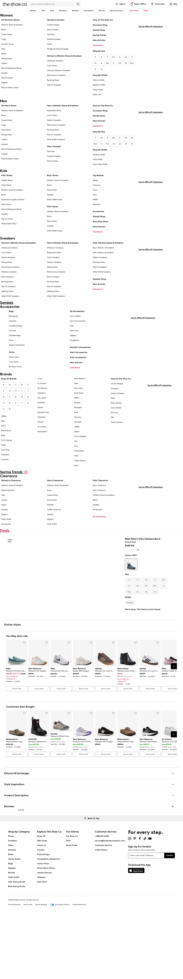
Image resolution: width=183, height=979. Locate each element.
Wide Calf (97, 94)
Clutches (12, 331)
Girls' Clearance (99, 504)
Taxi (75, 455)
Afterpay (41, 941)
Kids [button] (52, 11)
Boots (3, 30)
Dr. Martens (42, 401)
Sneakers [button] (63, 11)
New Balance (79, 392)
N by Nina (42, 440)
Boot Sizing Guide (16, 950)
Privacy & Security (14, 969)
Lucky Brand (116, 421)
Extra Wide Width (100, 164)
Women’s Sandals (55, 20)
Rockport (78, 421)
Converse (96, 186)
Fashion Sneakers (54, 120)
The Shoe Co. (72, 900)
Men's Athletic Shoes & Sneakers (62, 105)
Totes (11, 350)
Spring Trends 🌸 (117, 11)
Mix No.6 (114, 426)
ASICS (3, 439)
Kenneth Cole (43, 426)
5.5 (113, 57)
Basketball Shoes (54, 110)
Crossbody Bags (15, 336)
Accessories (98, 212)
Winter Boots (14, 923)
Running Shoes (53, 80)
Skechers (96, 205)
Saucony (77, 430)
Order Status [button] (101, 914)
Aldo (3, 434)
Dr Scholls (42, 397)
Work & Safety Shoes (10, 88)
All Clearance (99, 530)
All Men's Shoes (8, 105)
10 (126, 63)
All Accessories (77, 321)
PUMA (95, 200)
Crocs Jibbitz (75, 326)
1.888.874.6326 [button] (102, 900)
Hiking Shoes (6, 58)
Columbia (5, 468)
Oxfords (4, 144)
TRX (112, 431)
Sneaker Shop (99, 283)
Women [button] (33, 11)
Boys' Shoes (52, 176)
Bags (11, 321)
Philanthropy (43, 918)
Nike (95, 196)
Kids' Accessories (78, 367)
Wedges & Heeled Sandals (57, 49)
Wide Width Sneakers (56, 139)
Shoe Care (74, 341)
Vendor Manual (44, 937)
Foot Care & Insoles (78, 331)
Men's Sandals (54, 146)
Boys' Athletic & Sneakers (103, 252)
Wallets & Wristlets (17, 355)
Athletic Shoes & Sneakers (12, 25)
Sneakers (12, 905)
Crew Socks (14, 372)
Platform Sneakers (9, 276)
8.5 (107, 63)
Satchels (12, 341)
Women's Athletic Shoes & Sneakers (64, 56)
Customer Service (103, 909)
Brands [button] (102, 11)
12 (101, 69)
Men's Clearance (55, 494)
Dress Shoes (6, 130)
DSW (68, 905)
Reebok (77, 416)
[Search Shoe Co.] (52, 4)
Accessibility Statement (48, 923)
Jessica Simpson (117, 407)
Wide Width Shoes (9, 225)
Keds (113, 411)
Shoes (11, 900)
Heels (3, 54)
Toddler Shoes (7, 181)
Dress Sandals (52, 30)
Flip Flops (51, 34)
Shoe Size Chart (100, 222)
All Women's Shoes (10, 20)
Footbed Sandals (53, 39)
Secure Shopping (41, 969)
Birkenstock (6, 444)
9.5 (120, 63)
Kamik (40, 421)
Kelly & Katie (116, 416)
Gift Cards (42, 905)
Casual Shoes (6, 34)
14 (126, 144)
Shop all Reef (130, 571)
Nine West (78, 401)
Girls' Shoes (52, 207)
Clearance (98, 45)
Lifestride (41, 430)
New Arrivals (99, 40)
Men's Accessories (78, 362)
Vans (76, 479)
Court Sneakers (53, 261)
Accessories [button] (89, 11)
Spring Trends (99, 35)
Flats (3, 49)
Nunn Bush (78, 406)
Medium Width (99, 85)
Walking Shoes (7, 295)
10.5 (132, 63)
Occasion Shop (100, 25)
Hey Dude (42, 411)
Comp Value (43, 928)
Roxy (76, 426)
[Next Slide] (174, 730)
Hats (72, 336)
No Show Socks (15, 377)
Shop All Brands (8, 392)
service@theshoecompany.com (110, 905)
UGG (76, 469)
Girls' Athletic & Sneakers (103, 256)
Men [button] (43, 11)
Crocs (95, 191)
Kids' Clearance (100, 494)
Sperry (77, 445)
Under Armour (80, 474)
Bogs (3, 449)
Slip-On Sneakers (54, 85)
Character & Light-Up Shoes (12, 200)
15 (132, 144)
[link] (16, 738)
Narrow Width (98, 80)
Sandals (75, 11)
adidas (95, 181)
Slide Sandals (52, 161)
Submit (169, 920)
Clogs (3, 39)
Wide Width (98, 90)
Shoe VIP (41, 900)
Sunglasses (74, 350)
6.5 (126, 57)
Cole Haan (5, 463)
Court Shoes (52, 66)
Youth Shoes (6, 186)
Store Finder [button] (72, 909)
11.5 (107, 144)
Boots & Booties (7, 504)
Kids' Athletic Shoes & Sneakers (108, 247)
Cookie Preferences (79, 969)
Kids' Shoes (6, 176)
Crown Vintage (117, 397)
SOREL (77, 440)
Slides (49, 44)
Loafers (4, 63)
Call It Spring (6, 453)
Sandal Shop (99, 30)
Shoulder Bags (15, 346)
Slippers (4, 83)
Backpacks (13, 326)
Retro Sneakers (7, 281)
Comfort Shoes (7, 44)
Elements (115, 402)
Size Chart (42, 946)
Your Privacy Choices (59, 969)
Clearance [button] (133, 11)
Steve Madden (80, 450)
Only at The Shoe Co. (103, 20)
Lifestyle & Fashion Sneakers (58, 70)
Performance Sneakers (56, 75)
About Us (41, 909)
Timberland (78, 464)
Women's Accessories (80, 357)
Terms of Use (27, 969)
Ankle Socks (14, 367)
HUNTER (41, 416)
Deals (145, 11)
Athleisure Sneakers (55, 61)
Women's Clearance (11, 494)
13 (120, 144)
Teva (76, 459)
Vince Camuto (117, 435)
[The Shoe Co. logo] (15, 4)
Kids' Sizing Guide (16, 946)
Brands (11, 937)
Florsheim (42, 406)
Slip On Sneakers (100, 271)
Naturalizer (42, 445)
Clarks (3, 458)
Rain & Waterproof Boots (11, 68)
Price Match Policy (46, 932)
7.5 (95, 63)
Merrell (40, 435)
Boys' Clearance (99, 499)
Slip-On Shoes (7, 78)
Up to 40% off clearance (151, 81)
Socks (11, 362)
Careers (40, 914)
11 (95, 69)
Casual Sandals (53, 25)
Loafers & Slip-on (54, 523)
